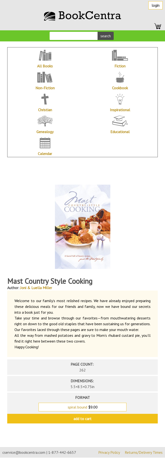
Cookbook (120, 87)
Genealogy (44, 131)
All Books (45, 66)
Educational (120, 131)
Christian (45, 109)
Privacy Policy (109, 452)
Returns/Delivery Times (144, 452)
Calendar (45, 153)
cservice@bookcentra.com (23, 452)
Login (155, 5)
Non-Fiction (45, 87)
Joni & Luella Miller (36, 287)
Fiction (119, 66)
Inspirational (120, 109)
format (82, 397)
